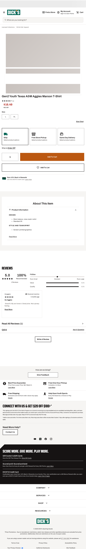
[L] (5, 116)
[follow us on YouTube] (35, 439)
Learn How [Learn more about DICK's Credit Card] (28, 179)
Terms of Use (15, 543)
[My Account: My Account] (65, 12)
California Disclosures (43, 548)
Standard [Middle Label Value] (57, 279)
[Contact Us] (10, 432)
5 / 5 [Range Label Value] (83, 283)
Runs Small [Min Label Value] (33, 279)
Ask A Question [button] (78, 330)
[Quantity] (10, 157)
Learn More (11, 387)
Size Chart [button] (80, 121)
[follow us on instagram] (51, 439)
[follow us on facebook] (45, 439)
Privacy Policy (43, 543)
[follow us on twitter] (40, 439)
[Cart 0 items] (80, 12)
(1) (13, 101)
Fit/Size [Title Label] (32, 274)
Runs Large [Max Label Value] (80, 279)
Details (10, 398)
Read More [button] (13, 237)
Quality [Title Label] (32, 286)
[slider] (57, 276)
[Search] (44, 19)
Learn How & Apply (44, 476)
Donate (50, 398)
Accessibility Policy (71, 543)
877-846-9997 (65, 538)
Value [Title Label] (32, 283)
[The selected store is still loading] (48, 12)
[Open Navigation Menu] (4, 12)
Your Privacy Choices (13, 548)
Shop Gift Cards (26, 458)
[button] (11, 148)
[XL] (14, 116)
